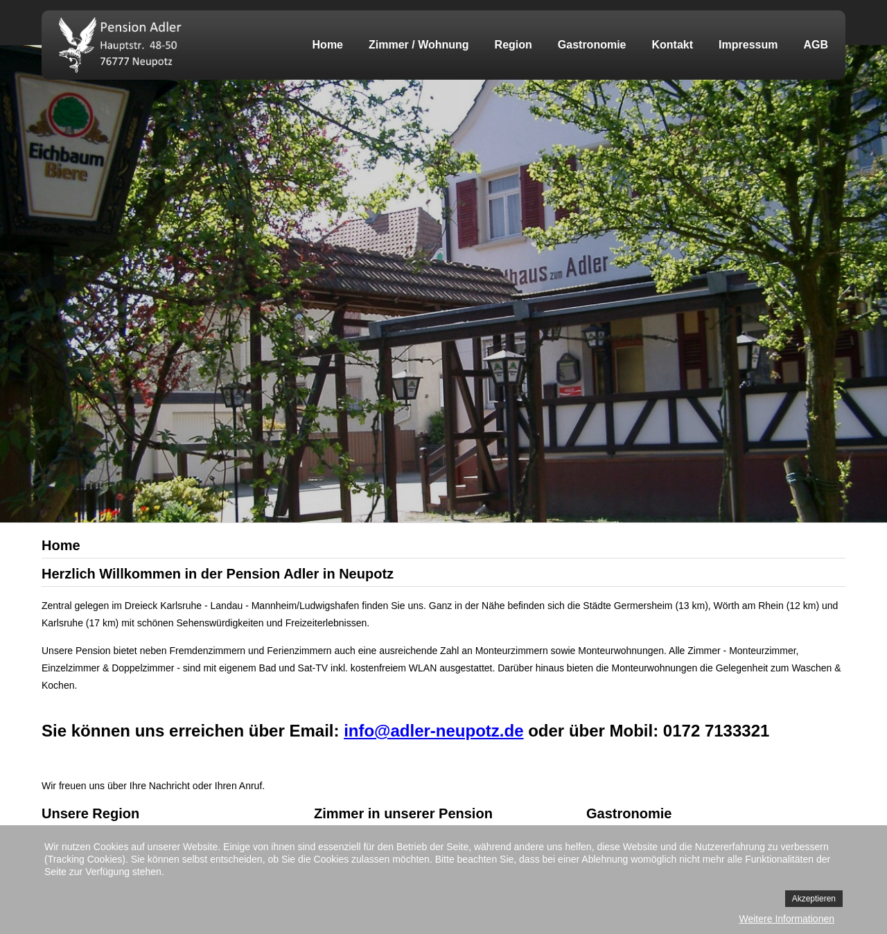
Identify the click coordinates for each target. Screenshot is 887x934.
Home (328, 45)
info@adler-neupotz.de (433, 730)
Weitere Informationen (786, 918)
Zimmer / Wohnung (419, 45)
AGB (815, 45)
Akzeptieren (814, 899)
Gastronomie (592, 45)
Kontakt (673, 45)
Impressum (748, 45)
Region (513, 45)
